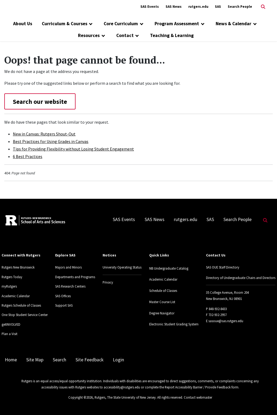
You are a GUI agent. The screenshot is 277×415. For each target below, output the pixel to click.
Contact (125, 35)
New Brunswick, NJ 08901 (224, 298)
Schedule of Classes (163, 290)
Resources (89, 35)
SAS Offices (63, 296)
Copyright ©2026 (80, 397)
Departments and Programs (75, 277)
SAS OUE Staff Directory (222, 267)
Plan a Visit (9, 334)
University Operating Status (122, 267)
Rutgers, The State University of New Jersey (125, 397)
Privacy (108, 282)
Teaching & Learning (172, 35)
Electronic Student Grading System (174, 324)
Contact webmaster (198, 397)
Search (59, 360)
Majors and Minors (68, 267)
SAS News (174, 6)
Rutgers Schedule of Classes (21, 305)
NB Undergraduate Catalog (168, 268)
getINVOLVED (11, 324)
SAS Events (149, 6)
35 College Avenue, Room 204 (227, 292)
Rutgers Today (12, 277)
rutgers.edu (198, 6)
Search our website (40, 101)
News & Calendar (233, 24)
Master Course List (162, 302)
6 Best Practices (27, 156)
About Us (22, 24)
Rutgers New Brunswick (18, 267)
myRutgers (9, 286)
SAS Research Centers (70, 286)
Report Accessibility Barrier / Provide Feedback (198, 387)
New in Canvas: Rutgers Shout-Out (44, 134)
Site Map (34, 360)
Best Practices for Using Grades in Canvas (50, 141)
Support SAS (64, 305)
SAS (218, 6)
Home (11, 360)
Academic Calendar (16, 296)
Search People (240, 6)
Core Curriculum (121, 24)
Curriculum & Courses (64, 24)
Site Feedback (89, 360)
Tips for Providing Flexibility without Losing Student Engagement (73, 149)
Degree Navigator (161, 313)
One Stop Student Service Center (25, 315)
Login (118, 360)
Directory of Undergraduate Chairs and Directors (240, 278)
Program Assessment (177, 24)
